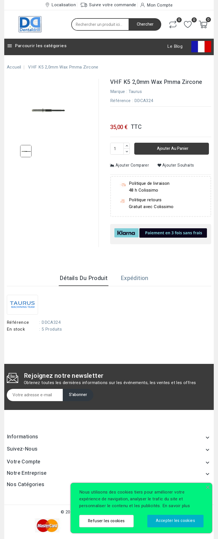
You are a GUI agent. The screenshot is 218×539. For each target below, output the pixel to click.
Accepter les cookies (175, 521)
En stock (16, 329)
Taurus (135, 91)
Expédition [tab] (134, 278)
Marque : (118, 91)
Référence (120, 101)
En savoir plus (176, 506)
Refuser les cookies (106, 521)
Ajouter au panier (172, 149)
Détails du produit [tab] (84, 278)
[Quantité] (117, 149)
